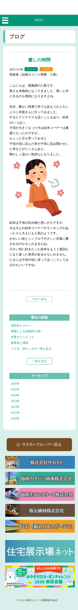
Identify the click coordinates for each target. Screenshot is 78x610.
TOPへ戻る (39, 299)
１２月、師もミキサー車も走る (31, 348)
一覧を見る (39, 361)
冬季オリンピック (22, 337)
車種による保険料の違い (27, 331)
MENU (39, 20)
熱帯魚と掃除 (19, 342)
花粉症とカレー (21, 325)
